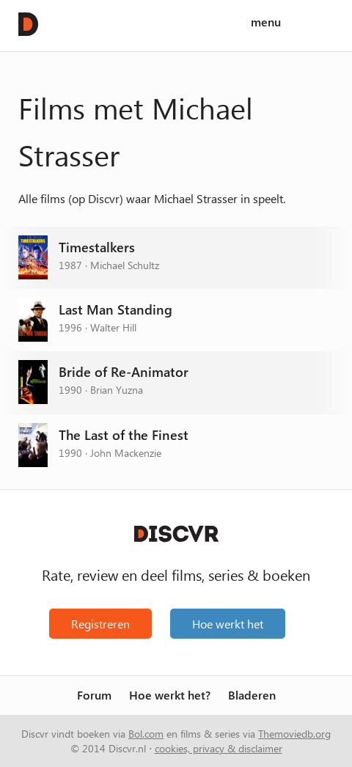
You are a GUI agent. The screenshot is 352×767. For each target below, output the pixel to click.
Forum (94, 695)
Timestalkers (97, 247)
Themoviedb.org (294, 733)
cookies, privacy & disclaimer (218, 748)
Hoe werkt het (227, 623)
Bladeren (252, 695)
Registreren (100, 623)
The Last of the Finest (123, 435)
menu (266, 22)
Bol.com (146, 733)
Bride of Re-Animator (123, 372)
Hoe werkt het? (169, 695)
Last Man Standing (115, 310)
